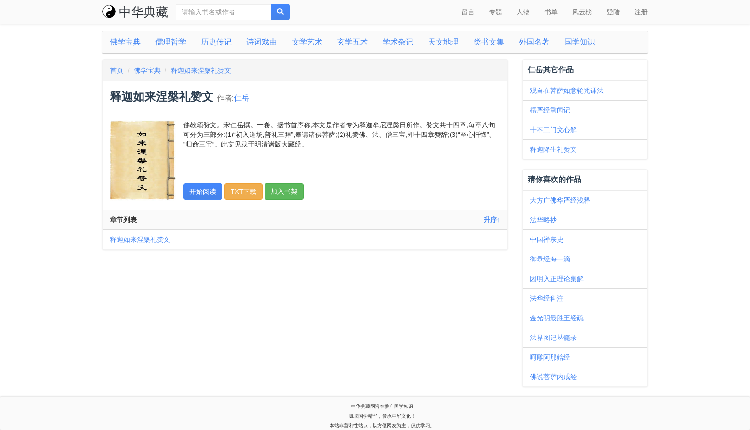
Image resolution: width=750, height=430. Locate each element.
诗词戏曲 (261, 42)
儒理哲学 (170, 42)
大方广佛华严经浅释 (560, 200)
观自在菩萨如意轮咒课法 (567, 90)
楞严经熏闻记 (550, 110)
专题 (495, 12)
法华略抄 (543, 220)
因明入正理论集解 (557, 279)
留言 (467, 12)
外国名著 (534, 42)
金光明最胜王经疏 (557, 318)
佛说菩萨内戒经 (553, 377)
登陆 (613, 12)
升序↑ (492, 220)
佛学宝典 (125, 42)
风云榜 (582, 12)
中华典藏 (135, 12)
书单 (551, 12)
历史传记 (216, 42)
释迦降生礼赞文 (553, 149)
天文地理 (443, 42)
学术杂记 (398, 42)
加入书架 (284, 191)
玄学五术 (352, 42)
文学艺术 (307, 42)
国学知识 (579, 42)
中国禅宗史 (546, 239)
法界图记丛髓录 (553, 337)
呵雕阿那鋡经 (550, 357)
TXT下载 (243, 191)
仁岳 (241, 98)
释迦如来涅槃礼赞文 (201, 70)
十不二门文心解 (553, 130)
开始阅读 (202, 191)
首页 (116, 70)
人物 (523, 12)
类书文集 (489, 42)
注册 (641, 12)
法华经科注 (546, 298)
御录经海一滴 (550, 259)
